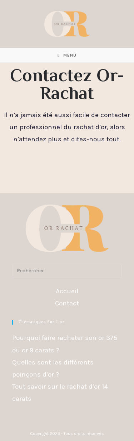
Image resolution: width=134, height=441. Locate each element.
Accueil (67, 291)
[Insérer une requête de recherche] (67, 271)
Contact (67, 303)
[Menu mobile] (67, 55)
